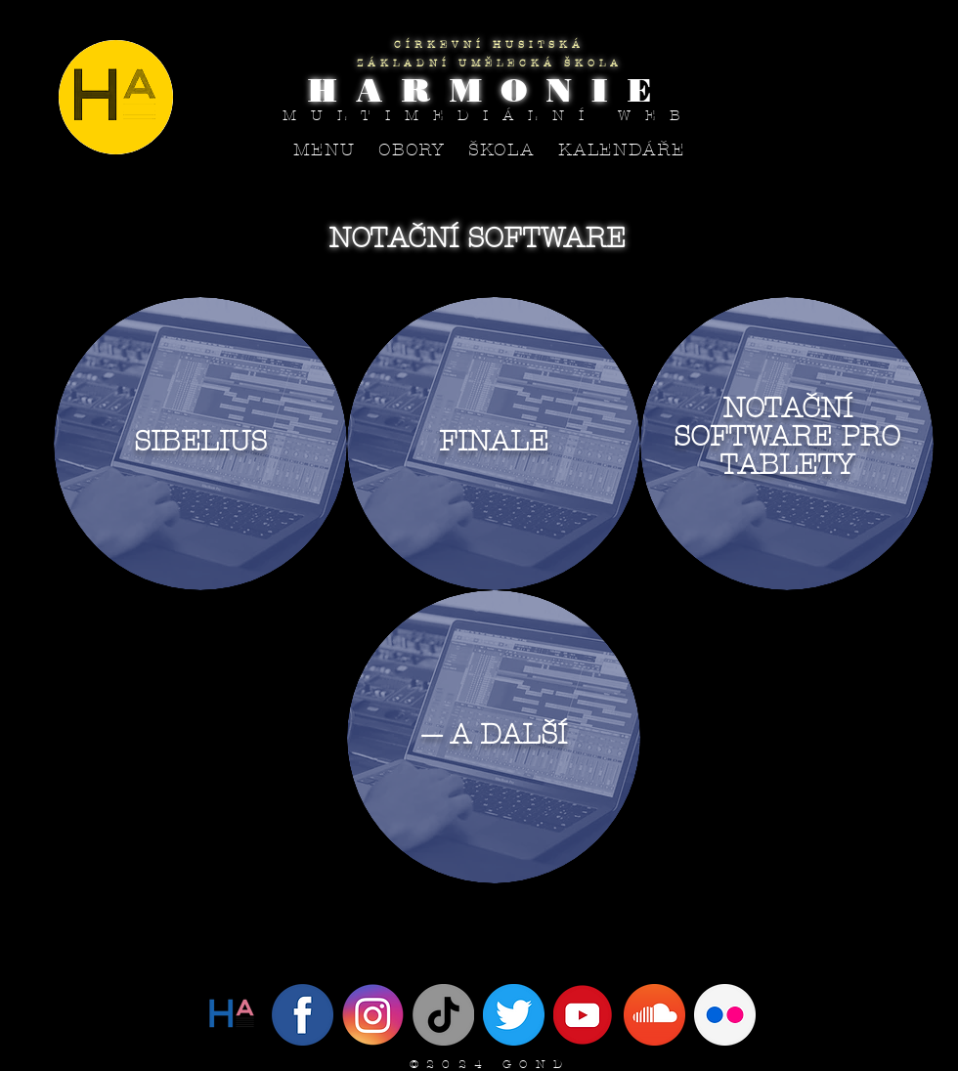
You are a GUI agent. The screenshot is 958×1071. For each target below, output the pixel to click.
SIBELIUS (200, 441)
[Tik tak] (443, 1015)
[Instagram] (373, 1015)
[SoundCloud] (654, 1015)
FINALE (493, 441)
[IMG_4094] (513, 1015)
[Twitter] (232, 1015)
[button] (412, 150)
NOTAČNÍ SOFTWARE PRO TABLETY (787, 436)
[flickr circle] (725, 1015)
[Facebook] (302, 1015)
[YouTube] (584, 1015)
